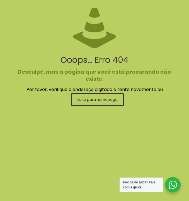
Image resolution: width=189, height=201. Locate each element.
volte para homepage (97, 99)
